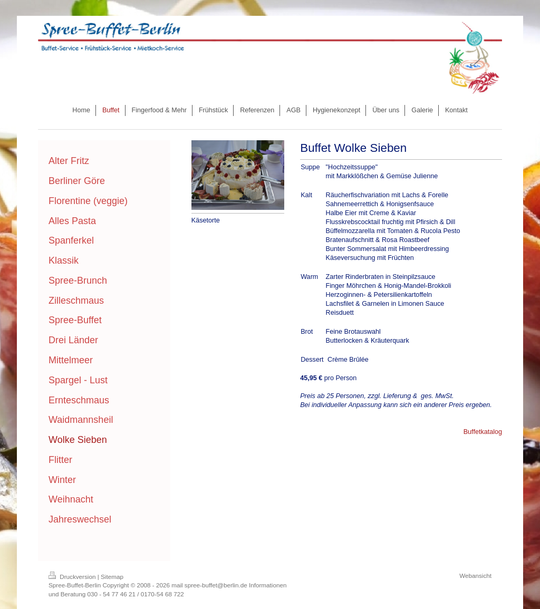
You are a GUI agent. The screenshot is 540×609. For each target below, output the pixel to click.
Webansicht (475, 575)
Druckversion (73, 576)
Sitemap (112, 576)
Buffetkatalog (483, 432)
